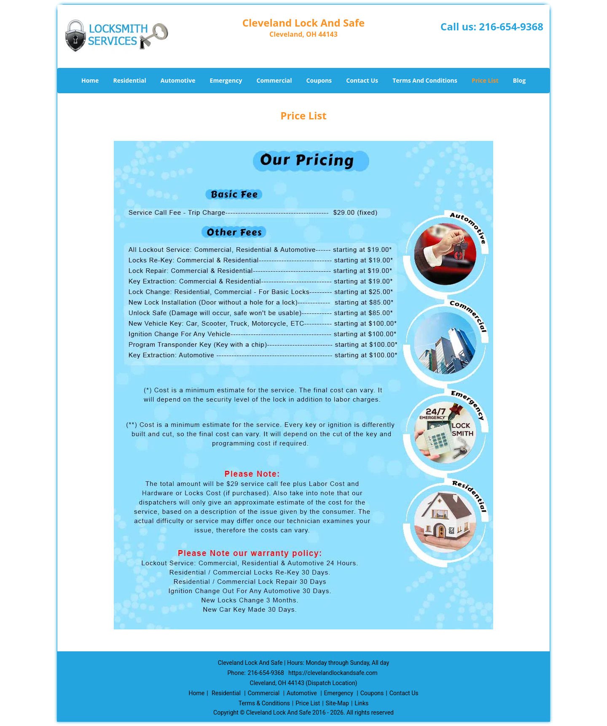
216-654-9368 (511, 26)
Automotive (178, 80)
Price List (485, 80)
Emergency (226, 80)
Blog (519, 80)
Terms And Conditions (424, 80)
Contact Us (362, 80)
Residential (129, 80)
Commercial (274, 80)
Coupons (319, 80)
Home (90, 80)
